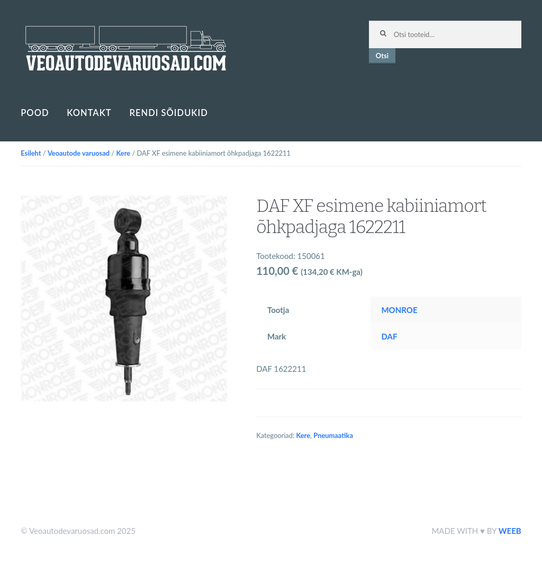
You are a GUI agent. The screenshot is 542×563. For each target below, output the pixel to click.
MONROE (399, 310)
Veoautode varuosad (79, 153)
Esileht (31, 153)
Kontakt (89, 113)
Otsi (382, 55)
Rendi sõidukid (169, 113)
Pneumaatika (333, 435)
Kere (123, 153)
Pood (35, 113)
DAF (389, 336)
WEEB (510, 530)
